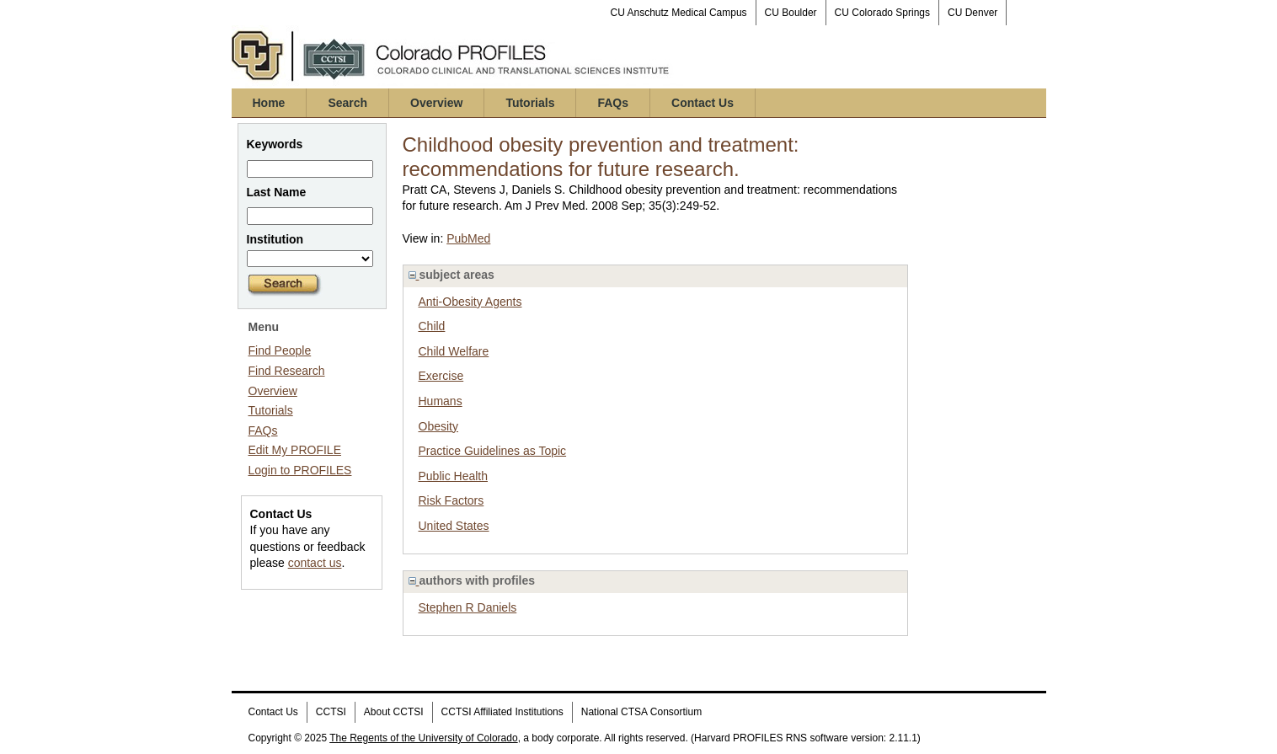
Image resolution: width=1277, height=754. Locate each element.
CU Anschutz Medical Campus (679, 13)
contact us (315, 563)
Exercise (441, 375)
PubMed (468, 238)
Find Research (286, 370)
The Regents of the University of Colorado (423, 738)
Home (269, 103)
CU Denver (972, 13)
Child (432, 326)
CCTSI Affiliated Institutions (502, 712)
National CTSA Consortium (641, 712)
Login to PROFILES (300, 470)
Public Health (454, 476)
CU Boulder (791, 13)
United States (454, 525)
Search (347, 103)
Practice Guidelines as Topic (493, 450)
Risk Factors (451, 500)
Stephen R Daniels (468, 607)
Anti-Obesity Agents (470, 301)
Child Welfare (454, 351)
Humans (440, 401)
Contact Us (702, 103)
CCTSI (331, 712)
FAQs (612, 103)
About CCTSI (394, 712)
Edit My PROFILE (294, 450)
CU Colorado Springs (882, 13)
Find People (280, 350)
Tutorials (529, 103)
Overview (436, 103)
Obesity (438, 426)
